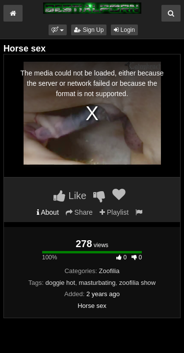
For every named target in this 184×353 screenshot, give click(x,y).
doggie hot (60, 282)
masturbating (97, 282)
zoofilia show (137, 282)
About (48, 212)
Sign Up (89, 29)
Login (124, 29)
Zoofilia (109, 271)
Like (69, 195)
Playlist (114, 212)
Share (79, 212)
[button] (58, 30)
